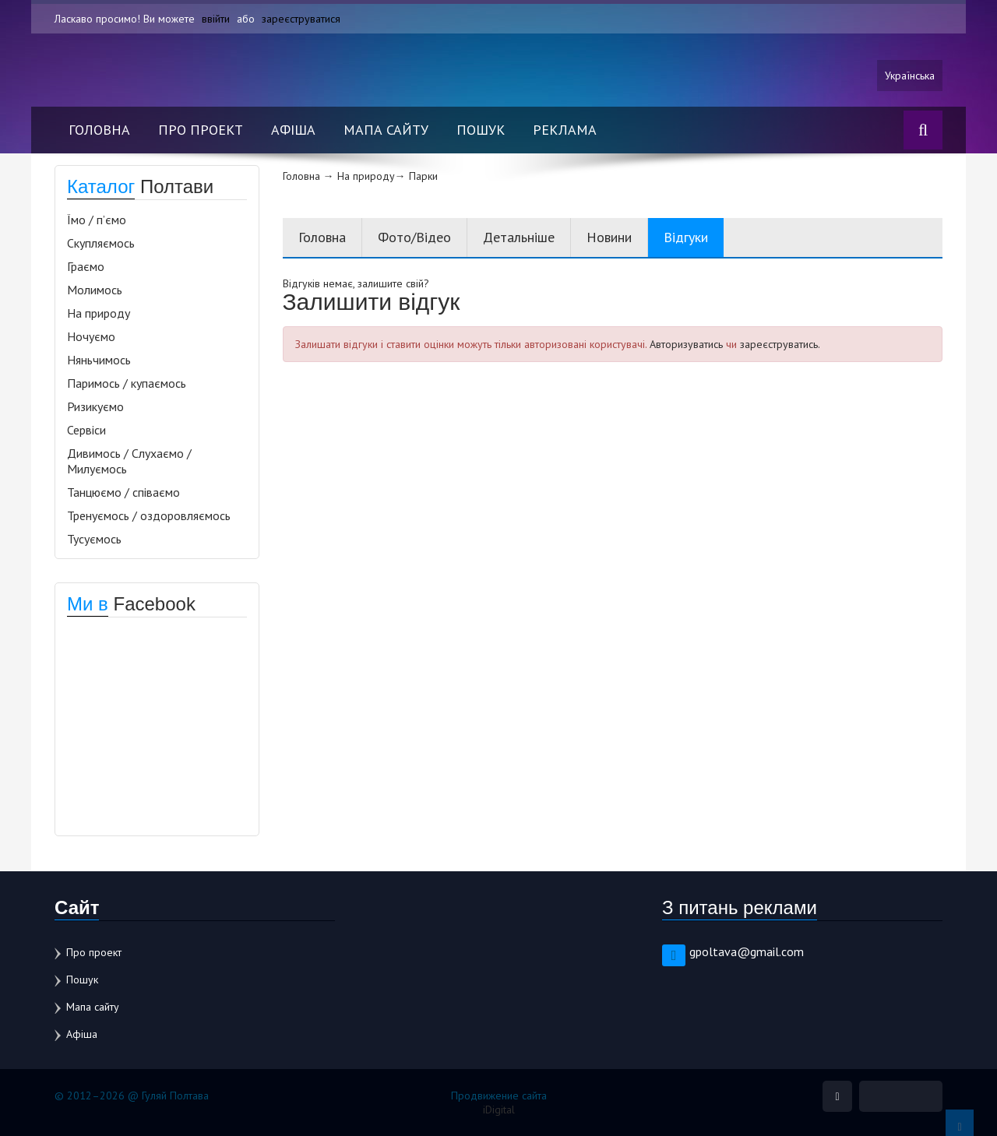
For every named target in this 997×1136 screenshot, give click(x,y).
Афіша (293, 130)
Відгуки (686, 237)
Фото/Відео (414, 237)
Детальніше (519, 237)
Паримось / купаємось (126, 383)
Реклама (565, 130)
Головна (99, 130)
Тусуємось (94, 539)
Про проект (200, 130)
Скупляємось (101, 243)
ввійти (216, 19)
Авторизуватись (686, 344)
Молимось (94, 289)
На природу (98, 313)
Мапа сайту (385, 130)
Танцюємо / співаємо (123, 492)
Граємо (85, 266)
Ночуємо (91, 336)
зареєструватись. (780, 344)
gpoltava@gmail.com (746, 951)
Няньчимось (99, 360)
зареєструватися (301, 19)
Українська (910, 76)
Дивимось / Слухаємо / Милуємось (129, 461)
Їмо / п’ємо (96, 219)
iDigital (499, 1110)
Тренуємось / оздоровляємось (149, 515)
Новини (609, 237)
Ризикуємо (95, 406)
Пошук (480, 130)
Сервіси (86, 430)
